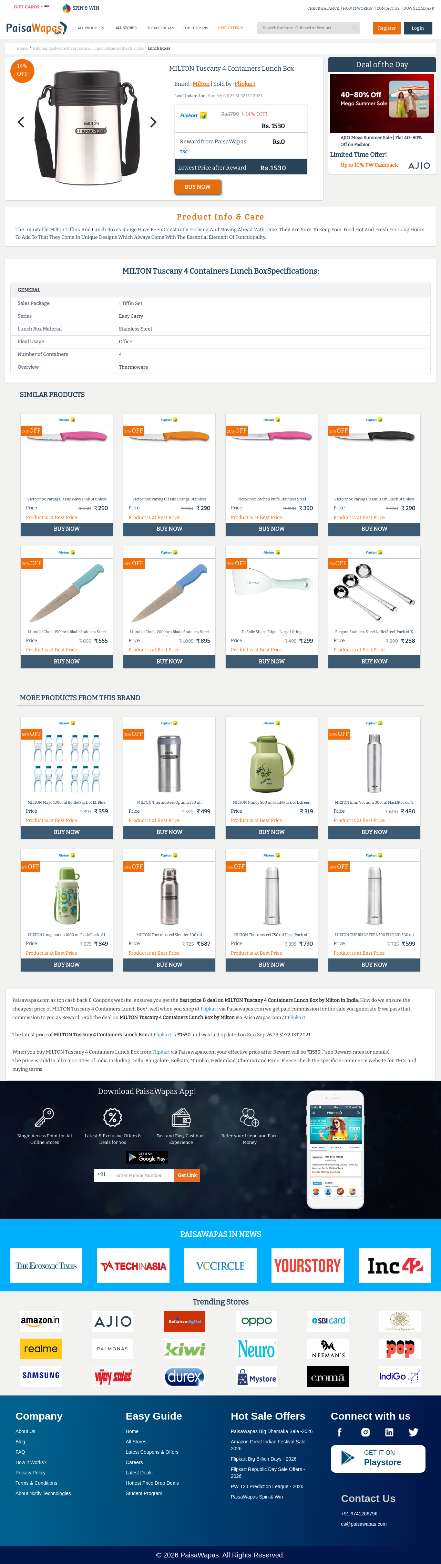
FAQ (20, 1452)
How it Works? (31, 1462)
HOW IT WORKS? (358, 8)
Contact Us (368, 1498)
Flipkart (245, 84)
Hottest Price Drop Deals (152, 1483)
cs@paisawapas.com (364, 1524)
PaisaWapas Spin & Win (257, 1497)
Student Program (144, 1493)
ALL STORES (125, 28)
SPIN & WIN (80, 8)
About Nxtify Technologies (43, 1493)
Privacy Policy (30, 1472)
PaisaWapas (200, 1555)
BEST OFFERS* (230, 28)
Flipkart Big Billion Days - (264, 1459)
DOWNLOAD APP (418, 8)
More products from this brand (80, 698)
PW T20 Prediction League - (267, 1486)
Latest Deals (139, 1472)
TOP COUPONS (195, 28)
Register (387, 28)
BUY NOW (198, 187)
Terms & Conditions (36, 1483)
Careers (134, 1462)
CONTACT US (388, 8)
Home (132, 1431)
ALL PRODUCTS (91, 28)
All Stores (136, 1441)
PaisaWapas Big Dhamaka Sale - (272, 1431)
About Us (25, 1431)
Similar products (52, 394)
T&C (184, 152)
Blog (20, 1441)
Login (418, 28)
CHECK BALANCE (323, 8)
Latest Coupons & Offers (152, 1452)
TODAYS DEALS (160, 28)
